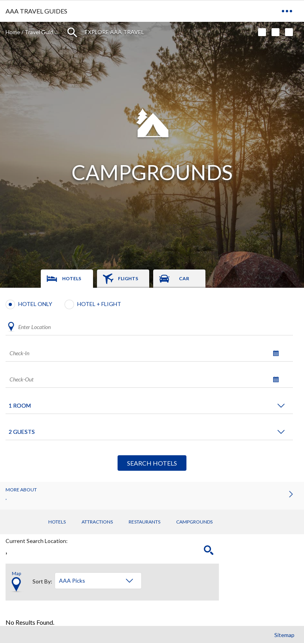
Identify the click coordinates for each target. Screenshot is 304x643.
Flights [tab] (128, 278)
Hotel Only (35, 303)
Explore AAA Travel (114, 32)
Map (16, 573)
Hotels (57, 522)
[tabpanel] (152, 385)
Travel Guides (42, 32)
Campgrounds (194, 522)
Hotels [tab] (71, 278)
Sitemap (284, 634)
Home (13, 32)
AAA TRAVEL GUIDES (36, 11)
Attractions (97, 522)
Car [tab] (184, 278)
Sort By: (42, 580)
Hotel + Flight (99, 303)
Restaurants (144, 522)
